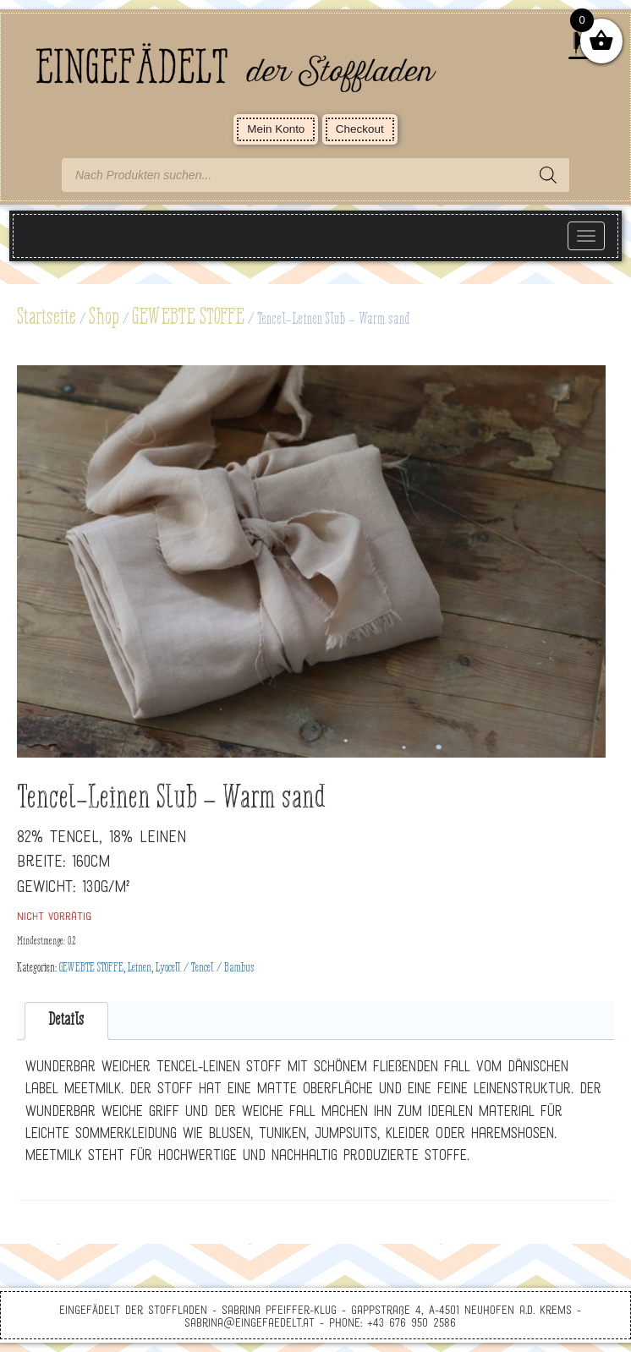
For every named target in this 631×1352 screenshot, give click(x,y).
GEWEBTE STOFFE (188, 318)
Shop (104, 318)
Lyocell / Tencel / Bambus (205, 968)
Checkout (360, 129)
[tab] (66, 1021)
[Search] (548, 175)
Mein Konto (276, 129)
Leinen (139, 968)
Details (66, 1020)
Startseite (46, 318)
